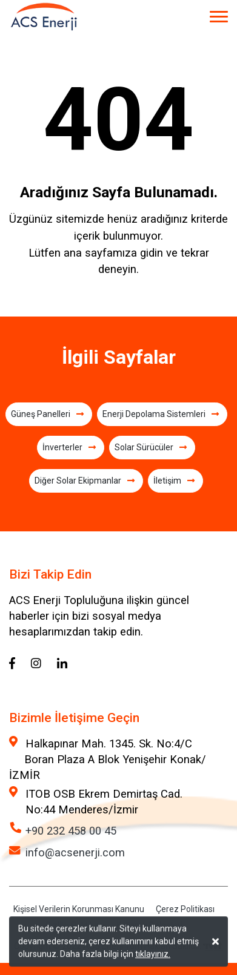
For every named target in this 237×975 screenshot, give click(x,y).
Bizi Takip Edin (50, 574)
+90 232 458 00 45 (70, 830)
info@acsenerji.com (75, 852)
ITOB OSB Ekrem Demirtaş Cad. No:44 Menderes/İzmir (103, 801)
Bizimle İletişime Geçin (74, 718)
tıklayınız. (152, 955)
